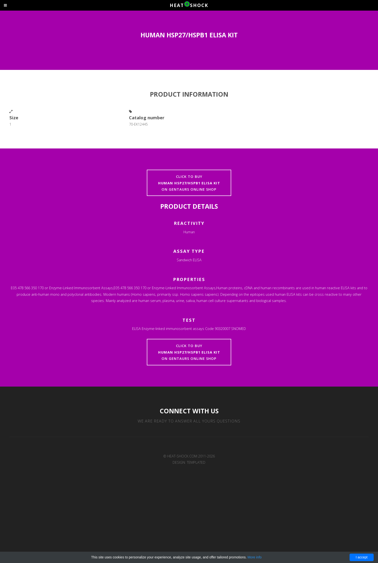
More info (255, 557)
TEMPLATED (196, 462)
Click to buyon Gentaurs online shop (189, 183)
